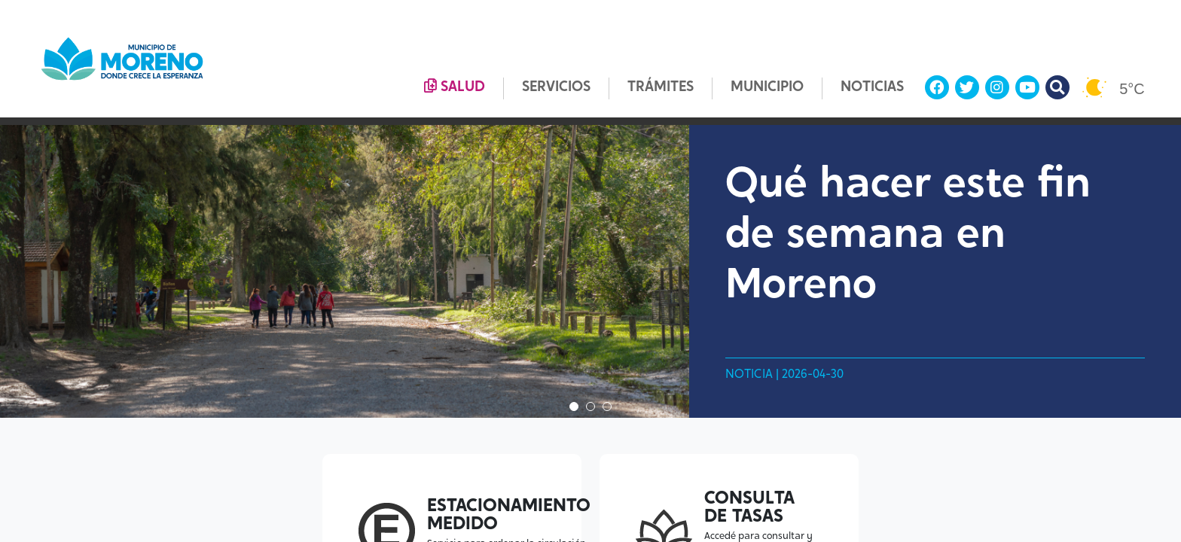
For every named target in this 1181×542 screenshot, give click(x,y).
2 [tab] (590, 406)
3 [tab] (607, 406)
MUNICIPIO (767, 88)
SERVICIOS (556, 88)
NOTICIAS (872, 88)
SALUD (454, 86)
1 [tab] (573, 406)
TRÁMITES (660, 88)
